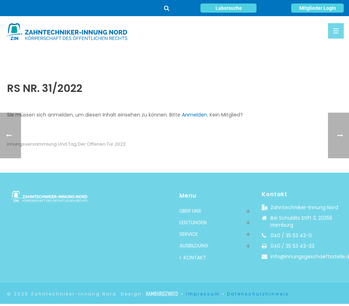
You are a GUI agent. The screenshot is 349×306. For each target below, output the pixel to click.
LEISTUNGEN (193, 222)
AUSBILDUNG (193, 245)
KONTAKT (192, 257)
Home (253, 57)
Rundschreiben (283, 57)
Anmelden (194, 114)
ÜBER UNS (190, 210)
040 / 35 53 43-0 (291, 235)
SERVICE (188, 234)
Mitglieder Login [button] (317, 8)
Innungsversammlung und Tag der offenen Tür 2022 (66, 144)
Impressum (203, 294)
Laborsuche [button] (228, 8)
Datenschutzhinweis (258, 294)
